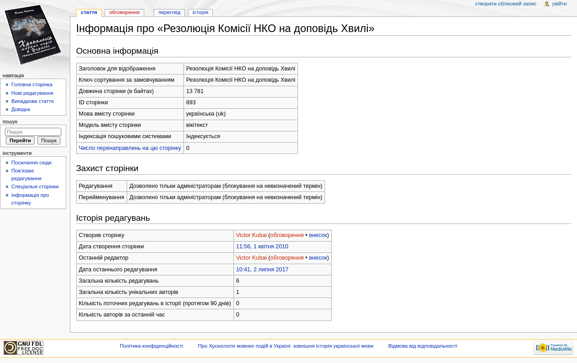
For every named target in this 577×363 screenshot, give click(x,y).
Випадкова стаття (32, 101)
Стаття (89, 12)
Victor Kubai (251, 235)
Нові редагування (32, 93)
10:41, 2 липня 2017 (262, 269)
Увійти (559, 3)
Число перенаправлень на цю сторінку (130, 148)
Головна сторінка (31, 84)
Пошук (10, 121)
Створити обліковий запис (505, 3)
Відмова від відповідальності (422, 346)
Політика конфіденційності (151, 346)
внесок (318, 235)
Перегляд (169, 12)
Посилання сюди (31, 162)
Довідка (20, 109)
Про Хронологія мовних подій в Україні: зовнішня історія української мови (285, 346)
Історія (200, 12)
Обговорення (124, 12)
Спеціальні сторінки (35, 186)
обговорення (287, 235)
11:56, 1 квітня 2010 (262, 246)
